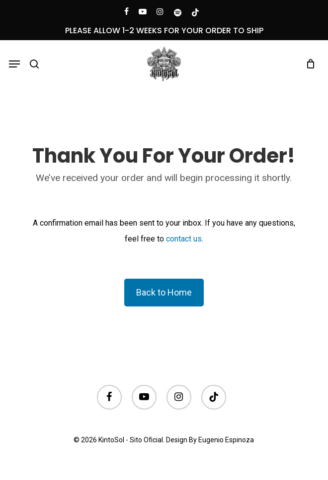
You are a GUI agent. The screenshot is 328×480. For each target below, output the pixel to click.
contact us (184, 238)
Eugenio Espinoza (226, 440)
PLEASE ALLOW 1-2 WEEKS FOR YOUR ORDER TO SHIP (164, 30)
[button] (14, 64)
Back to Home (164, 292)
